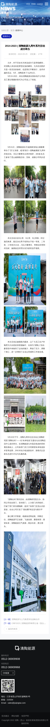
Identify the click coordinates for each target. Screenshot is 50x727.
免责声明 (25, 716)
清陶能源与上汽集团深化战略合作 (22, 619)
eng (34, 4)
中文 (28, 4)
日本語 (40, 4)
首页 (12, 30)
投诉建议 (5, 716)
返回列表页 (11, 629)
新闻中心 (6, 36)
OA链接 (8, 673)
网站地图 (15, 716)
